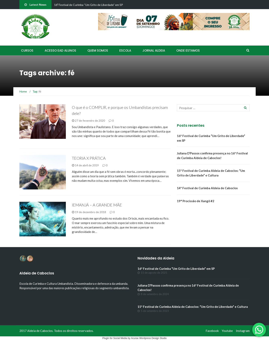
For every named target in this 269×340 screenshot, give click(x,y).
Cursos (27, 50)
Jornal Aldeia (153, 50)
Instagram (243, 331)
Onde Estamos (188, 50)
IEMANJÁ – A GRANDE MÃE (97, 204)
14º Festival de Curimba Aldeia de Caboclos (207, 188)
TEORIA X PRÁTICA (89, 158)
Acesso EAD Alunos (60, 50)
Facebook (212, 331)
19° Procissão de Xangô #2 (195, 201)
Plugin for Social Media (114, 338)
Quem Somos (97, 50)
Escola (125, 50)
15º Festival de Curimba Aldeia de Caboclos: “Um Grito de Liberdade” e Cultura (193, 306)
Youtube (227, 331)
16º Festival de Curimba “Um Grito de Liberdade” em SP (88, 4)
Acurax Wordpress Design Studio (149, 338)
